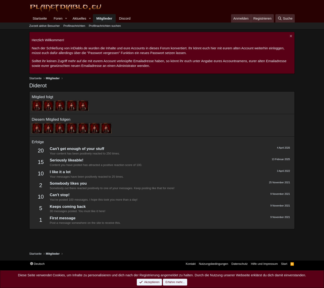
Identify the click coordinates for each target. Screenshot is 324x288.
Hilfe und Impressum (264, 263)
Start (284, 263)
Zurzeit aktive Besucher (44, 25)
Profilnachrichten (74, 25)
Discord (124, 18)
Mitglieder (104, 18)
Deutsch (37, 263)
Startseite (40, 18)
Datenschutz (240, 263)
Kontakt (191, 263)
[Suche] (285, 18)
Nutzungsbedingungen (213, 263)
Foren (58, 18)
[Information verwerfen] (290, 36)
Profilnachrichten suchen (105, 25)
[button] (66, 18)
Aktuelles (79, 18)
